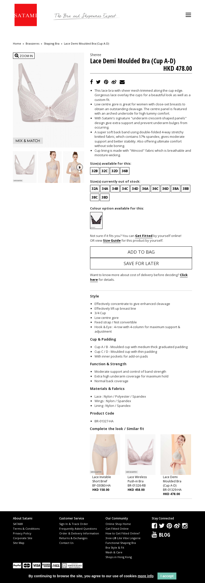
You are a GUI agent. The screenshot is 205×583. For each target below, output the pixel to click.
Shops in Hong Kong (118, 557)
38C (95, 197)
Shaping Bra (51, 43)
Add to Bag (141, 252)
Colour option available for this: (117, 208)
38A (175, 188)
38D (105, 197)
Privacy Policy (22, 533)
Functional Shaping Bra (120, 543)
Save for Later (141, 263)
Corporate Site (22, 538)
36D (165, 188)
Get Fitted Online (117, 528)
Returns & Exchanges (73, 538)
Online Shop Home (118, 524)
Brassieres (32, 43)
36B (125, 170)
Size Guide (112, 240)
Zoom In (24, 55)
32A (95, 188)
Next (79, 166)
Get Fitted (144, 235)
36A (145, 188)
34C (125, 188)
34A (105, 188)
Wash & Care (113, 552)
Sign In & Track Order (73, 524)
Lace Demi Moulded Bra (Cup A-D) (86, 43)
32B (95, 170)
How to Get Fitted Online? (122, 533)
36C (155, 188)
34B (115, 188)
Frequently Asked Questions (78, 528)
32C (105, 170)
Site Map (18, 543)
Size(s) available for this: (110, 163)
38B (186, 188)
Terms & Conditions (26, 528)
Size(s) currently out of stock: (115, 181)
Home (17, 43)
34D (135, 188)
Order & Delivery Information (79, 533)
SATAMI (18, 524)
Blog (164, 534)
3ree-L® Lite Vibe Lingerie (123, 538)
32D (114, 170)
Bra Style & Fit (114, 547)
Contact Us (66, 543)
